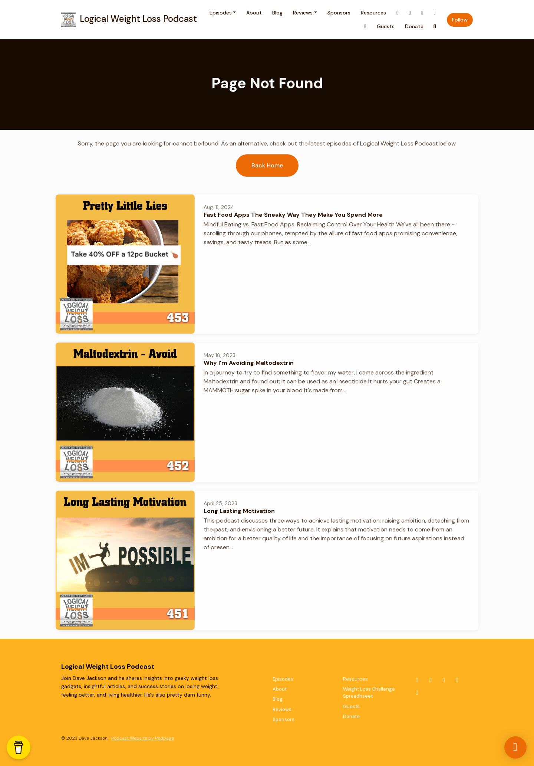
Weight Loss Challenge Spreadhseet (369, 692)
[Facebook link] (422, 13)
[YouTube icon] (457, 680)
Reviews (303, 12)
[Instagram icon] (430, 680)
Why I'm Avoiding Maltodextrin (249, 363)
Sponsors (338, 12)
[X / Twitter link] (397, 13)
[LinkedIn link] (365, 26)
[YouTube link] (435, 13)
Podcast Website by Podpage (142, 738)
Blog (277, 12)
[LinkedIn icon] (417, 693)
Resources (373, 12)
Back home (267, 165)
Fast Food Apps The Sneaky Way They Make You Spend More (293, 215)
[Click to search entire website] (435, 26)
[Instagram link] (410, 13)
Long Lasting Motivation (239, 511)
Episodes (221, 12)
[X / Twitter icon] (417, 680)
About (254, 12)
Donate (414, 26)
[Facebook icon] (444, 680)
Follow (460, 19)
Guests (386, 26)
